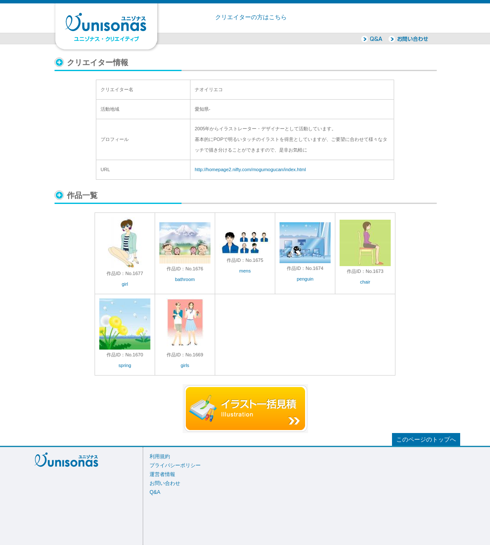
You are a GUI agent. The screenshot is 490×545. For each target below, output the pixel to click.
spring (124, 365)
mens (245, 270)
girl (125, 284)
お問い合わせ (165, 483)
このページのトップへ (426, 439)
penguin (305, 278)
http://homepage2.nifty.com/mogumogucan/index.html (250, 169)
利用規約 (160, 456)
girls (185, 365)
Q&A (155, 492)
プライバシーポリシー (175, 465)
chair (365, 281)
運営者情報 (162, 474)
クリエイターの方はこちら (251, 17)
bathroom (185, 279)
